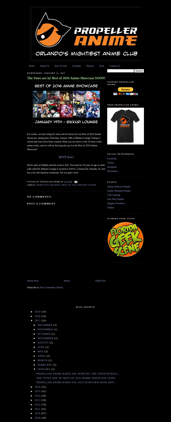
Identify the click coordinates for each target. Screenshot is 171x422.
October (44, 334)
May (41, 351)
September (46, 338)
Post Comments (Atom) (51, 287)
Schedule (76, 66)
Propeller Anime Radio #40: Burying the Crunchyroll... (78, 373)
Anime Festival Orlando (118, 186)
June (41, 347)
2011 (38, 409)
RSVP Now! (66, 157)
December (45, 325)
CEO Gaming (113, 195)
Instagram (112, 167)
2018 (38, 316)
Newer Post (32, 280)
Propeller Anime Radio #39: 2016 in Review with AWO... (76, 382)
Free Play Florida (115, 199)
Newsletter (112, 171)
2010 (38, 413)
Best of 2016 (69, 185)
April (42, 356)
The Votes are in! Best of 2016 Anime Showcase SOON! (66, 78)
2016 (38, 387)
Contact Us (115, 66)
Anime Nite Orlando (48, 185)
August (44, 342)
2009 (38, 417)
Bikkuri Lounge (87, 185)
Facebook (112, 158)
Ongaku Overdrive (116, 203)
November (46, 329)
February (45, 364)
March (43, 360)
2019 (38, 311)
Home (32, 66)
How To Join (61, 66)
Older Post (100, 280)
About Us (44, 66)
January (44, 369)
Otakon (110, 207)
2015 (38, 391)
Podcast (90, 66)
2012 (38, 404)
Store (101, 66)
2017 (38, 320)
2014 (38, 395)
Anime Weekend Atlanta (119, 190)
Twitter (110, 162)
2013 (38, 400)
